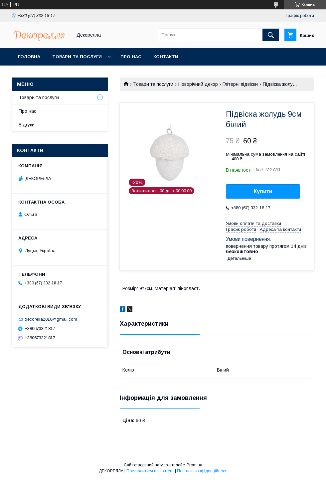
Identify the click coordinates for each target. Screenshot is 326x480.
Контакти (165, 56)
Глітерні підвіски (240, 84)
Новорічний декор (198, 84)
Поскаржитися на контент (150, 471)
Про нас (130, 56)
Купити (263, 191)
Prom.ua (194, 465)
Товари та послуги (77, 56)
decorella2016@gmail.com (51, 319)
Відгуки (27, 124)
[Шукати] (270, 35)
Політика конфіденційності (202, 471)
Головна (29, 56)
